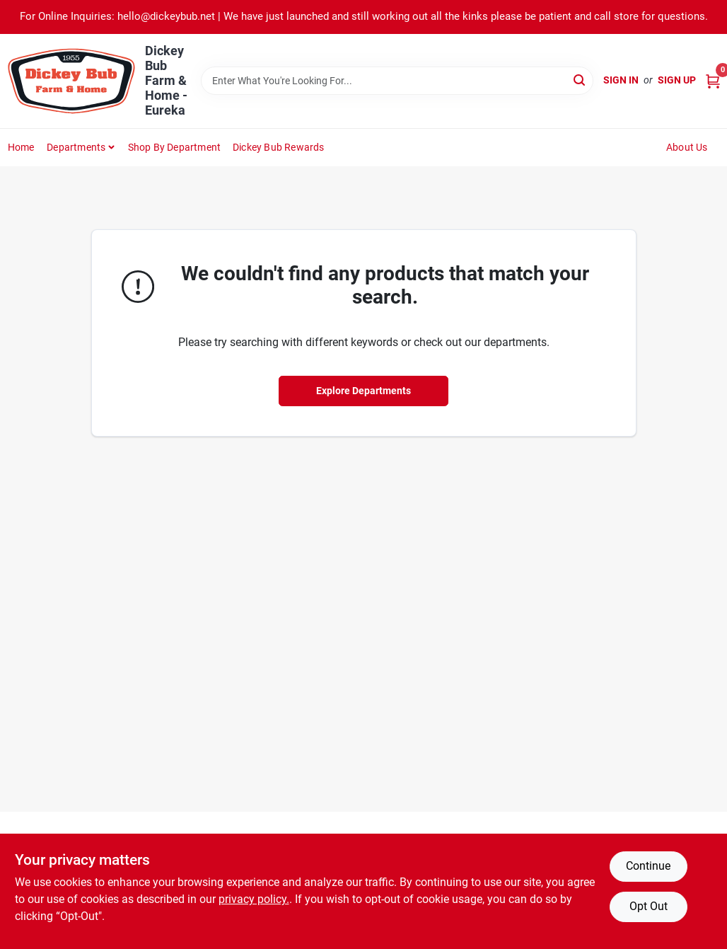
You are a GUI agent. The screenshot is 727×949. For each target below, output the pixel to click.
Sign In (621, 80)
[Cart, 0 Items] (713, 80)
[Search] (580, 79)
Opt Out (648, 906)
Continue (648, 866)
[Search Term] (397, 81)
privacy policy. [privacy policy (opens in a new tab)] (254, 899)
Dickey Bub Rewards (279, 147)
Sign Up (677, 80)
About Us (687, 147)
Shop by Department (174, 147)
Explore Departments (363, 390)
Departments (76, 147)
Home (21, 147)
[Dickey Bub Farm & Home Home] (71, 81)
